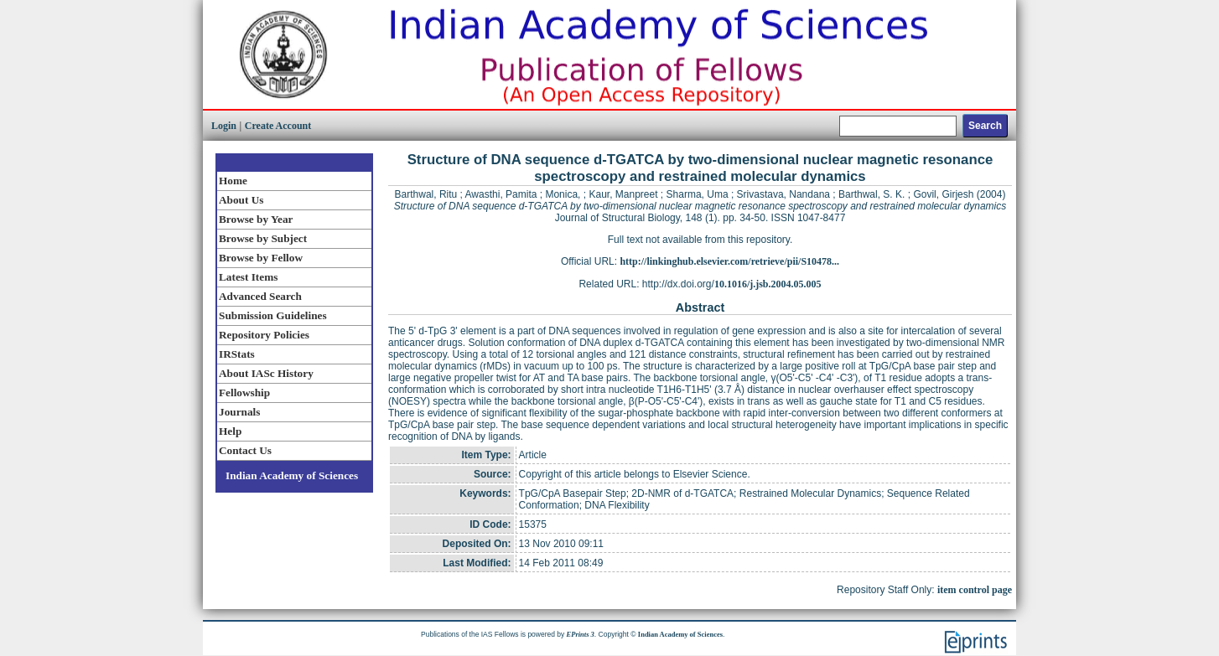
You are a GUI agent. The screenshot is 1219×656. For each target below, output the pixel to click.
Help (230, 431)
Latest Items (248, 277)
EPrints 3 (580, 634)
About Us (241, 200)
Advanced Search (260, 296)
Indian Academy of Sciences (292, 475)
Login (223, 126)
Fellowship (244, 392)
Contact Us (245, 450)
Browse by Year (256, 219)
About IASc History (266, 373)
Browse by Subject (263, 238)
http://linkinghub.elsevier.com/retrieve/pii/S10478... (729, 261)
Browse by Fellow (261, 257)
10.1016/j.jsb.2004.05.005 (768, 284)
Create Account (278, 126)
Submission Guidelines (273, 315)
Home (233, 180)
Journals (239, 411)
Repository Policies (264, 334)
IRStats (237, 354)
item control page (974, 590)
